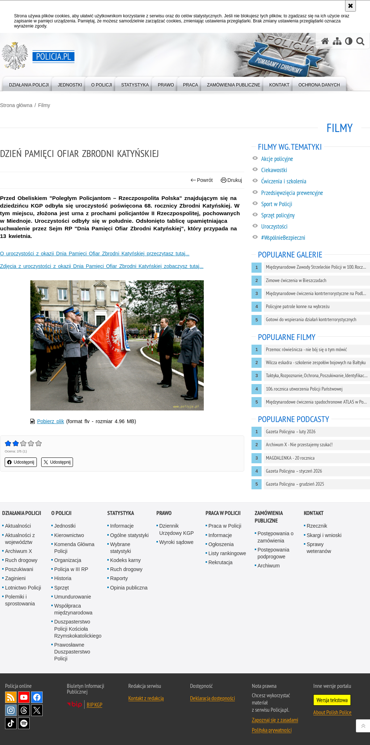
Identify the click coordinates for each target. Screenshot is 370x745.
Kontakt (314, 513)
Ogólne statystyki (129, 535)
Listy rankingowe (227, 553)
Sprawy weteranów (319, 547)
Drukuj (231, 180)
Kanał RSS (11, 697)
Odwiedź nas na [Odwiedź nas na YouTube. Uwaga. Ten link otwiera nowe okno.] (24, 697)
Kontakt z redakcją (146, 698)
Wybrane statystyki (120, 547)
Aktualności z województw (20, 538)
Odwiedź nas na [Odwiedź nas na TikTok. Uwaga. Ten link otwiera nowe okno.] (11, 723)
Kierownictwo (69, 535)
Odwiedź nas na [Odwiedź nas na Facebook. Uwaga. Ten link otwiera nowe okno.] (37, 697)
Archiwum (269, 566)
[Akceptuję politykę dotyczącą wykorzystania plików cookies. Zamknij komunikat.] (350, 6)
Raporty (119, 578)
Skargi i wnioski (324, 535)
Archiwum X (18, 551)
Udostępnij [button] (20, 462)
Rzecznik (317, 526)
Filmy (44, 105)
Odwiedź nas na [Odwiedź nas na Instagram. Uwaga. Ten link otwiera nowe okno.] (11, 710)
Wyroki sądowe (176, 542)
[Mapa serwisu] (337, 41)
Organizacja (67, 560)
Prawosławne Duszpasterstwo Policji (72, 651)
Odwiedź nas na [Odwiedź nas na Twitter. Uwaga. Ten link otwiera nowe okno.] (37, 710)
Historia (62, 578)
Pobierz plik (50, 421)
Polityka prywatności (272, 729)
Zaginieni (15, 578)
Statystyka (120, 513)
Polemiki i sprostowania (20, 600)
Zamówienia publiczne (269, 516)
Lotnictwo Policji (23, 588)
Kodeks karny (125, 560)
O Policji (61, 513)
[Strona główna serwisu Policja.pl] (325, 41)
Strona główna (16, 105)
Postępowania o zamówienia (276, 537)
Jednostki (65, 526)
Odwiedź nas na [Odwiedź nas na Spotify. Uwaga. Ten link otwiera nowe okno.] (24, 723)
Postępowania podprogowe (273, 553)
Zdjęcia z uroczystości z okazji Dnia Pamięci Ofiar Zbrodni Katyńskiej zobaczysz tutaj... (101, 266)
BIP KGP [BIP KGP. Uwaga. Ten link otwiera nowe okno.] (94, 704)
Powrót (201, 180)
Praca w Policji (223, 513)
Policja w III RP (71, 569)
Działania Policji (21, 513)
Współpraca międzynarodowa (73, 609)
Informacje (122, 526)
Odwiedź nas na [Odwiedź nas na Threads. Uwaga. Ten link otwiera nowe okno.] (24, 710)
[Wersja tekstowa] (349, 41)
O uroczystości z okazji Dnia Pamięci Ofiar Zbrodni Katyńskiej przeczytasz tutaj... (94, 253)
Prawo (164, 513)
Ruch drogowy (21, 560)
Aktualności (18, 526)
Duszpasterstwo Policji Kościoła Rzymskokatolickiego (78, 628)
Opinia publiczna (129, 588)
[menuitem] (29, 83)
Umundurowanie (72, 597)
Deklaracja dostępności (212, 698)
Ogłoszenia (221, 544)
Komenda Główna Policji (74, 547)
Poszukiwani (19, 569)
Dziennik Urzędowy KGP (176, 529)
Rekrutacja (220, 562)
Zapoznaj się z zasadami (275, 719)
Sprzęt (61, 588)
